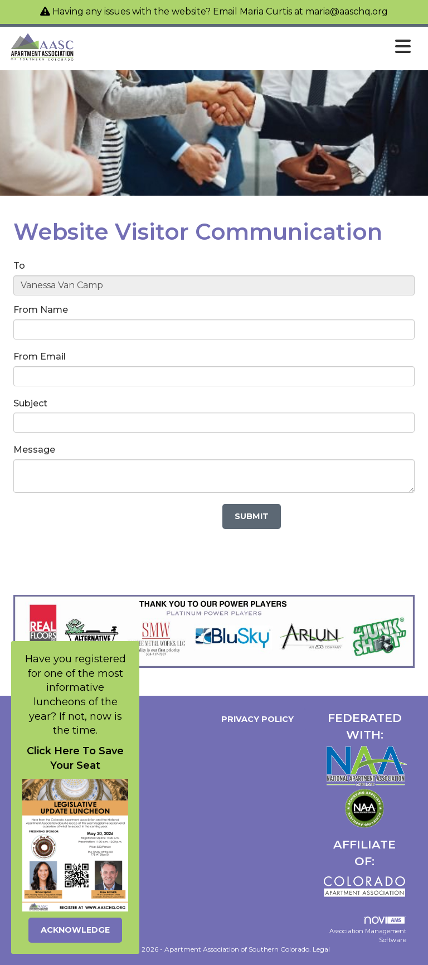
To (19, 265)
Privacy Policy (255, 719)
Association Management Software (367, 930)
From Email (39, 356)
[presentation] (98, 525)
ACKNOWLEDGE (75, 930)
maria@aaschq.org (346, 11)
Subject (30, 403)
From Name (40, 309)
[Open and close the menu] (246, 46)
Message (34, 449)
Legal (321, 949)
